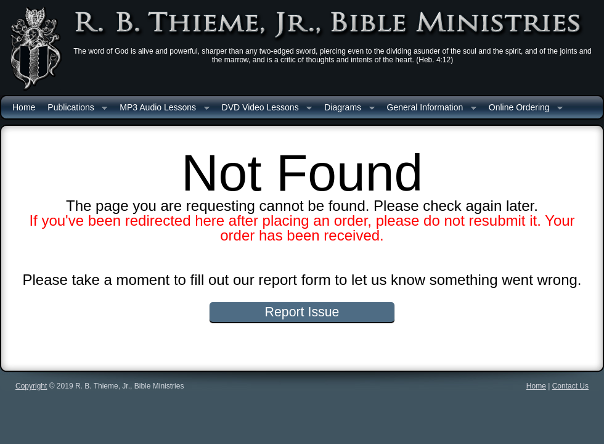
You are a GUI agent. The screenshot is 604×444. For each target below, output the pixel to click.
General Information (428, 108)
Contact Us (570, 386)
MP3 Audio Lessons (161, 108)
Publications (74, 108)
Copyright (31, 386)
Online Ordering (523, 108)
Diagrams (346, 108)
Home (23, 107)
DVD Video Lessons (264, 108)
